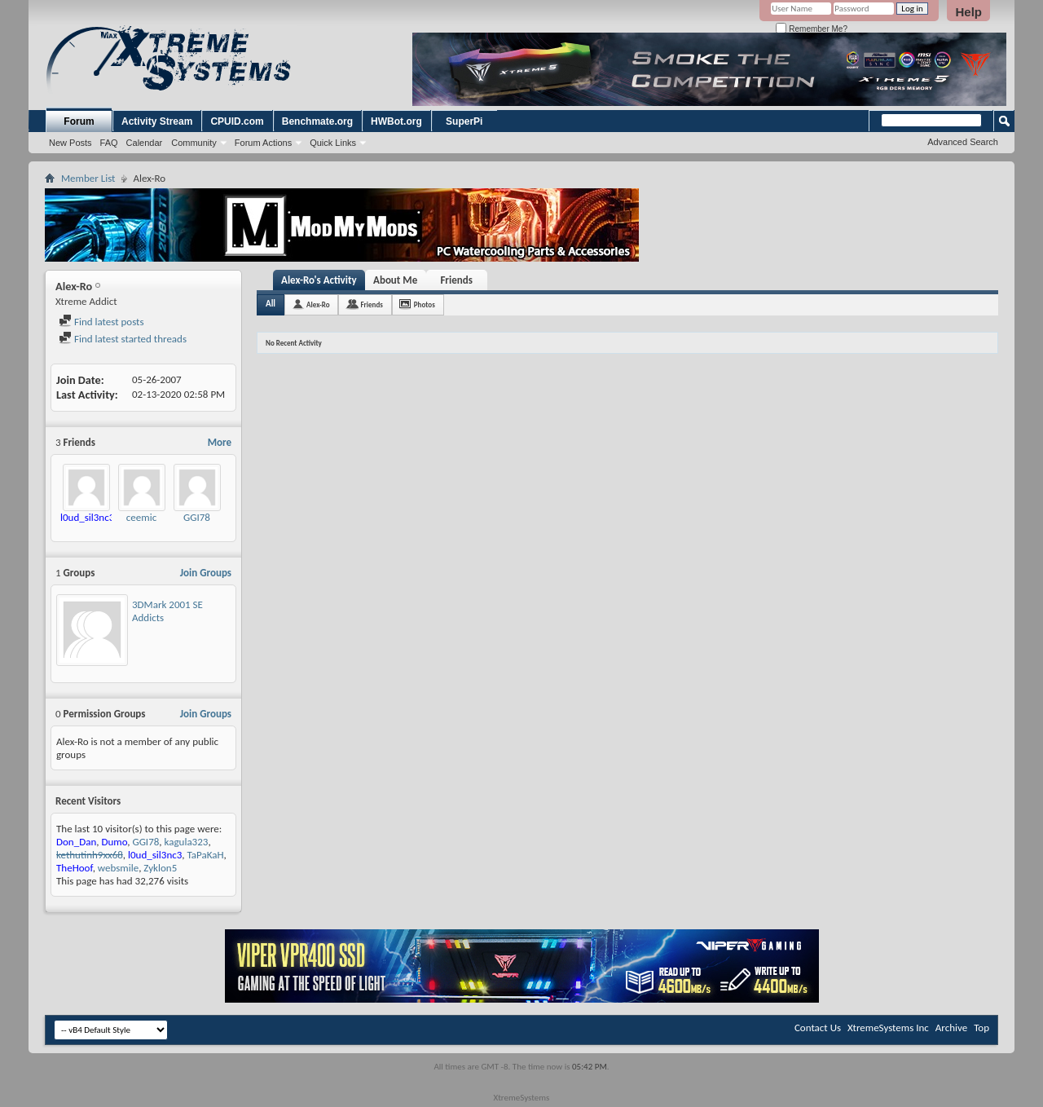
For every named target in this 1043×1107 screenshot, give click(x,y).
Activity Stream (156, 121)
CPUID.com (236, 121)
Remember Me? (811, 28)
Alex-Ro (317, 304)
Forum (79, 121)
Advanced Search (962, 142)
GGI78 (196, 517)
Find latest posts (101, 321)
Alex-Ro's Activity (319, 280)
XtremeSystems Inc (888, 1027)
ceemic (141, 517)
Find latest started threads (123, 339)
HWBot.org (396, 121)
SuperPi (464, 121)
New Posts (70, 143)
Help (968, 12)
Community (194, 143)
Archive (951, 1027)
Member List (88, 178)
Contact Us (817, 1027)
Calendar (144, 143)
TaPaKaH (205, 855)
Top (981, 1027)
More (219, 442)
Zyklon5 (160, 868)
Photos (424, 304)
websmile (118, 868)
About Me (395, 280)
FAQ (109, 143)
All (270, 303)
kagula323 (187, 842)
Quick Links (333, 143)
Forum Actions (263, 143)
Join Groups (205, 573)
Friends (456, 280)
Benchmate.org (317, 121)
